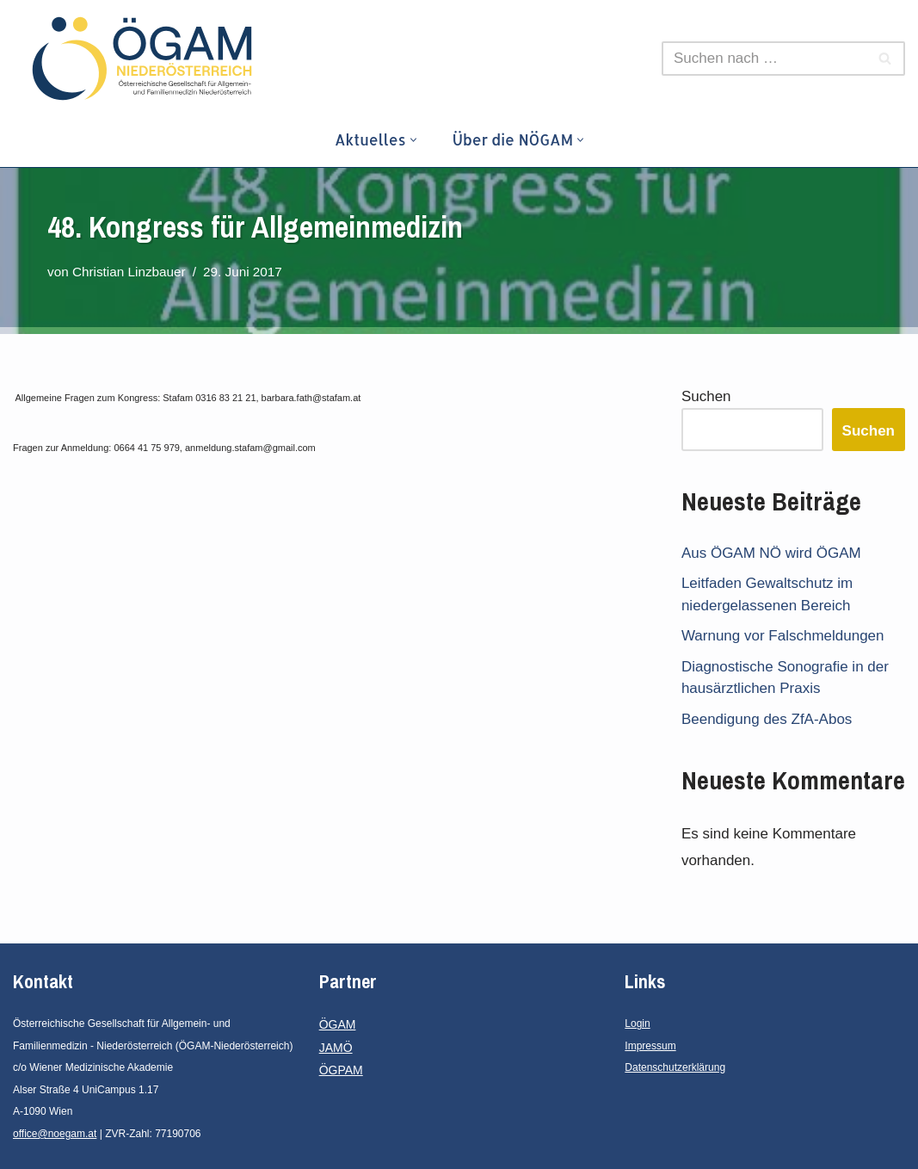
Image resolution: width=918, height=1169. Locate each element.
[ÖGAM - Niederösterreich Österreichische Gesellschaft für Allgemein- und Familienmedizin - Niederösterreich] (146, 58)
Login (637, 1023)
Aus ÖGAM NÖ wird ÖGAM (771, 553)
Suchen (706, 396)
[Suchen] (764, 58)
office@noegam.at (54, 1134)
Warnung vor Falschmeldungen (782, 636)
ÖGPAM (341, 1070)
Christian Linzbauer (129, 271)
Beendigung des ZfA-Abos (766, 719)
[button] (413, 140)
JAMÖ (336, 1048)
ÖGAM (337, 1024)
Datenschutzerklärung (675, 1067)
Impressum (650, 1046)
